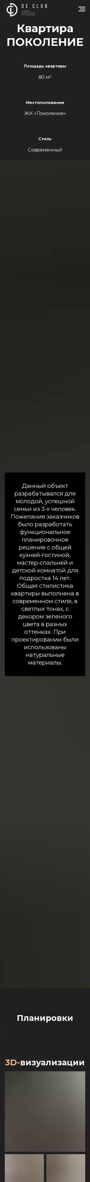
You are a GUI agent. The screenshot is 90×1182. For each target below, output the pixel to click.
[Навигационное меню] (81, 9)
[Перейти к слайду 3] (47, 1098)
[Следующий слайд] (86, 1068)
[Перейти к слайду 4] (52, 1098)
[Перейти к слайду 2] (43, 1098)
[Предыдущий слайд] (4, 1068)
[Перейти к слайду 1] (39, 1098)
